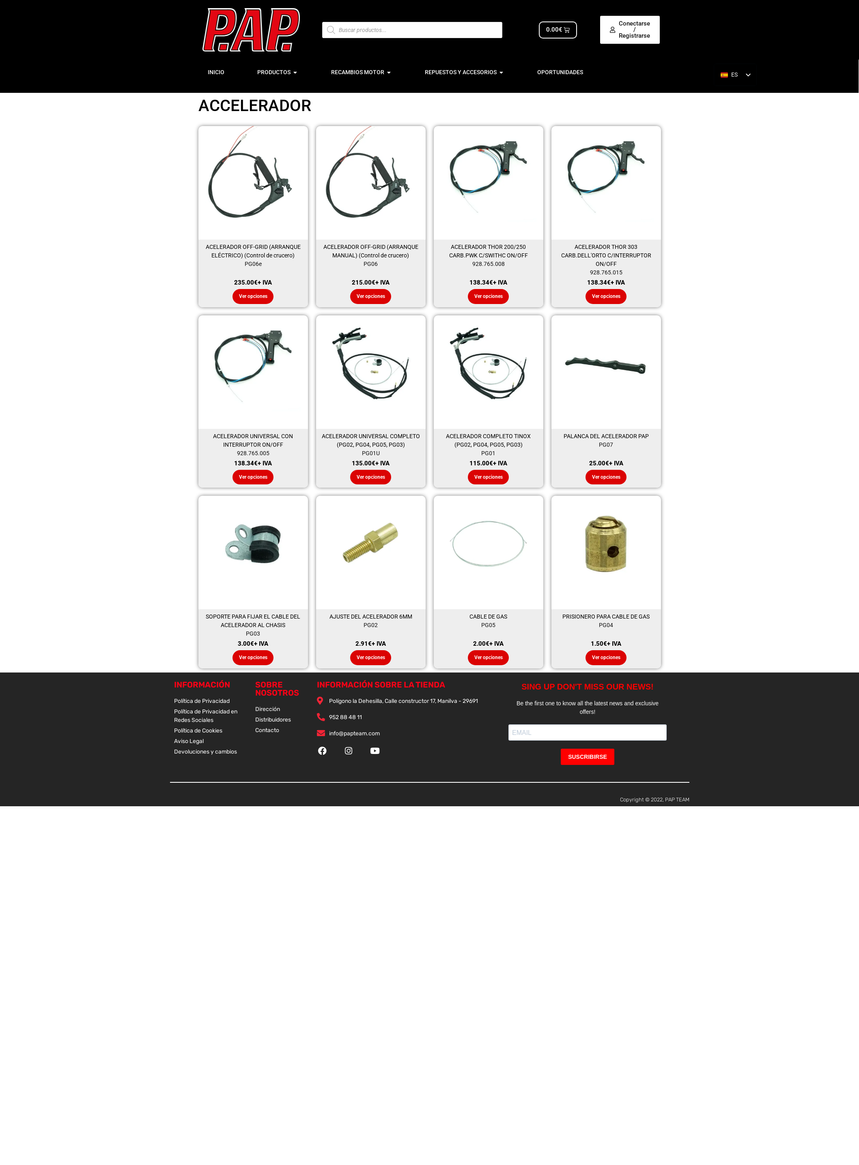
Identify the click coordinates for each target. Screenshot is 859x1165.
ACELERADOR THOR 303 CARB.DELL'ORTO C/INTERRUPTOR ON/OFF (606, 255)
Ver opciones (253, 297)
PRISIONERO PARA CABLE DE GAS (606, 619)
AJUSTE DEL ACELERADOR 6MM (370, 619)
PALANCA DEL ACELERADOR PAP (606, 437)
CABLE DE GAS (488, 619)
